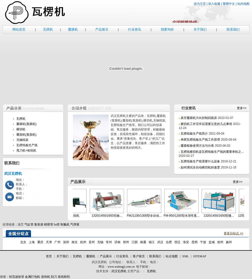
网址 (102, 266)
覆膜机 (73, 29)
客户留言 (139, 256)
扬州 (229, 242)
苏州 (92, 242)
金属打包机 (32, 276)
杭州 (83, 242)
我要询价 (167, 29)
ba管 (57, 224)
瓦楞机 (48, 29)
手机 (143, 262)
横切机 (20, 129)
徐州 (220, 242)
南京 (75, 242)
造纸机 (45, 276)
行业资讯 (134, 29)
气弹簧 (74, 224)
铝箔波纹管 (16, 276)
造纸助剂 (64, 276)
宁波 (203, 242)
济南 (117, 242)
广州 (57, 242)
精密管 (48, 224)
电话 (153, 262)
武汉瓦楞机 (99, 262)
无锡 (100, 242)
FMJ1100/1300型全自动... (147, 215)
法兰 (21, 224)
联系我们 (233, 29)
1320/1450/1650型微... (221, 215)
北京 (23, 242)
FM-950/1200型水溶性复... (184, 215)
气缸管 (29, 224)
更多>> (241, 108)
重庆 (40, 242)
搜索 (3, 276)
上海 (32, 242)
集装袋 (38, 224)
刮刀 (54, 276)
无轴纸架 (22, 140)
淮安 (186, 242)
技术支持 (102, 271)
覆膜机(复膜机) (26, 124)
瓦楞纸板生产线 (27, 145)
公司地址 (115, 262)
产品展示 (101, 29)
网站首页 (18, 29)
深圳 (66, 242)
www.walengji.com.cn (121, 266)
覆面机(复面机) (26, 134)
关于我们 (200, 29)
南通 (143, 242)
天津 (49, 242)
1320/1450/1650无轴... (109, 215)
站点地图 (172, 256)
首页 (49, 256)
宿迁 (177, 242)
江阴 (135, 242)
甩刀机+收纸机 (26, 150)
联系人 (131, 262)
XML (185, 256)
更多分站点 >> (233, 233)
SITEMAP (199, 256)
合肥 (169, 242)
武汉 (160, 242)
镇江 (152, 242)
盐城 (212, 242)
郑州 (126, 242)
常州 (109, 242)
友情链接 (9, 224)
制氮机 (65, 224)
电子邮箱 (142, 266)
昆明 (195, 242)
